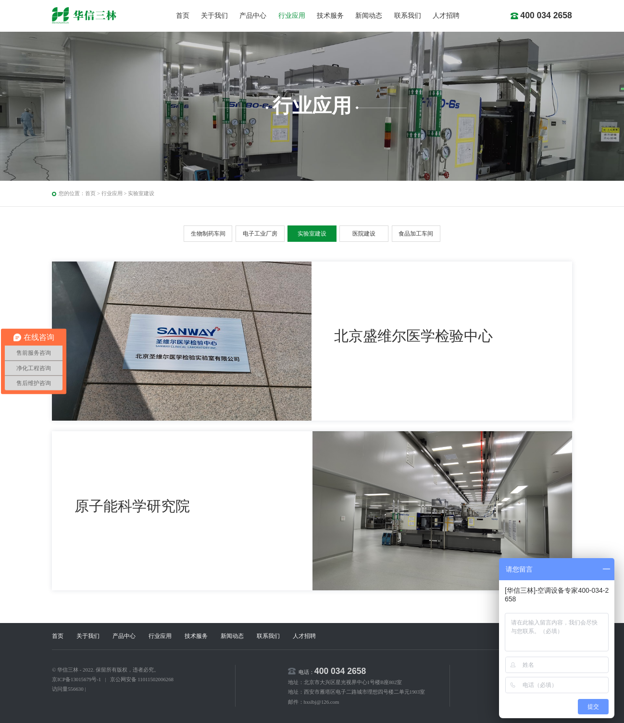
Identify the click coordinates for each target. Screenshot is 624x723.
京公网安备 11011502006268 (142, 679)
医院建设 (363, 233)
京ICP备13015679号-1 (76, 679)
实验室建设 (141, 193)
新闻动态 (368, 15)
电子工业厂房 (260, 233)
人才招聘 (446, 15)
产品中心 (252, 15)
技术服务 (330, 15)
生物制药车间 (208, 233)
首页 (182, 15)
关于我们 (214, 15)
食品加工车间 (416, 233)
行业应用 (291, 15)
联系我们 (407, 15)
